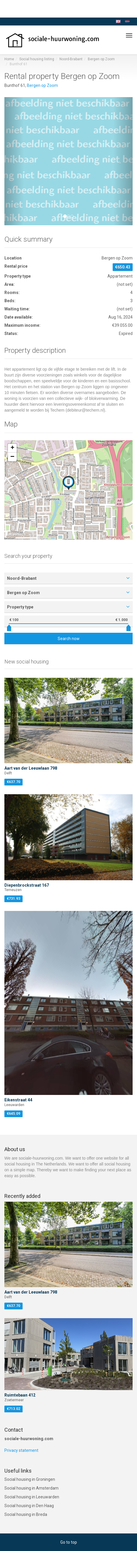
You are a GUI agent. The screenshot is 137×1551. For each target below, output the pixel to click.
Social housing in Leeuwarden (31, 1497)
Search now (69, 638)
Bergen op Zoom (101, 59)
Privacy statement (21, 1450)
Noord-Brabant (71, 59)
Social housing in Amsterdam (31, 1488)
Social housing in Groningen (29, 1479)
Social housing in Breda (25, 1514)
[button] (14, 161)
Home (9, 59)
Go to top (68, 1542)
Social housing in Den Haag (29, 1505)
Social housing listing (36, 59)
